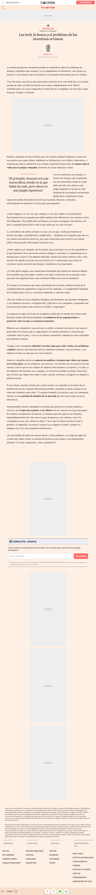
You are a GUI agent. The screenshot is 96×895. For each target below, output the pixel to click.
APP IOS (5, 851)
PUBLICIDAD (31, 859)
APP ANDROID (8, 855)
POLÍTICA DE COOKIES (82, 869)
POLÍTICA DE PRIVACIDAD (83, 857)
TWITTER (52, 851)
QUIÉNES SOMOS (9, 859)
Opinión (48, 28)
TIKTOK (52, 863)
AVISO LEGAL (78, 853)
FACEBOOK (53, 855)
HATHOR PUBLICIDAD (34, 851)
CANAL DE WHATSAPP (11, 863)
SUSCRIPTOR (31, 863)
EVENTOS (30, 855)
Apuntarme (81, 556)
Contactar (32, 843)
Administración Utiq (82, 881)
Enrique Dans (47, 54)
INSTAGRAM (54, 859)
